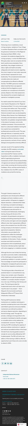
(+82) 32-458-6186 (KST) (9, 378)
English (20, 424)
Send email (5, 376)
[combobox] (22, 424)
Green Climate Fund (9, 391)
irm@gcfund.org (7, 401)
